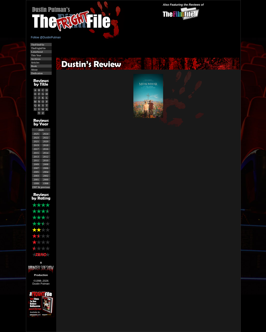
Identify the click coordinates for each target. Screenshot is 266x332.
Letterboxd (36, 51)
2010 (45, 160)
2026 (41, 129)
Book (33, 66)
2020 (45, 141)
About (34, 69)
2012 (45, 156)
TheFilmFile (37, 44)
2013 (36, 156)
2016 (45, 149)
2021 (36, 141)
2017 (36, 149)
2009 (36, 164)
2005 (36, 171)
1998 (45, 183)
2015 (36, 152)
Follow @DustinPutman (46, 37)
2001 (36, 179)
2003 (36, 175)
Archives (35, 58)
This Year (35, 55)
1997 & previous (41, 187)
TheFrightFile (38, 48)
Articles (34, 62)
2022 (45, 137)
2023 (36, 137)
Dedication (36, 73)
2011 (36, 160)
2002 (45, 175)
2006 (45, 168)
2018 (45, 145)
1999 (36, 183)
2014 (45, 152)
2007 (36, 168)
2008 (45, 164)
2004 (45, 171)
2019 (36, 145)
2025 (36, 133)
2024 (45, 133)
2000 (45, 179)
